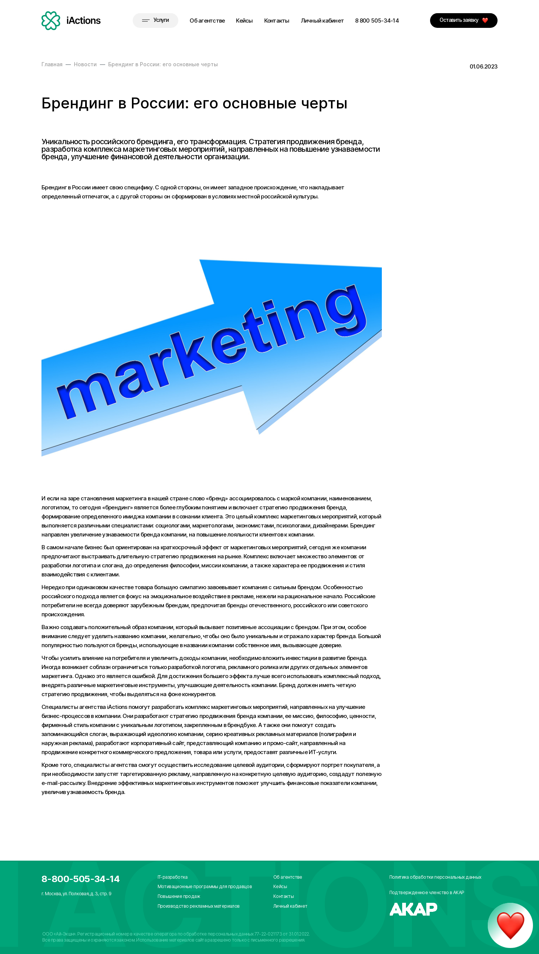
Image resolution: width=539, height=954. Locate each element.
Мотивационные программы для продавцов (205, 886)
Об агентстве (207, 20)
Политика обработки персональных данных (435, 877)
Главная (52, 64)
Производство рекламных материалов (199, 906)
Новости (85, 64)
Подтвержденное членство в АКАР (426, 892)
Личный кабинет (322, 20)
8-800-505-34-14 (80, 878)
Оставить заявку (463, 20)
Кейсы (244, 20)
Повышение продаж (179, 896)
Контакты (276, 20)
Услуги (155, 20)
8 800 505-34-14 (377, 20)
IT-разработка (173, 877)
